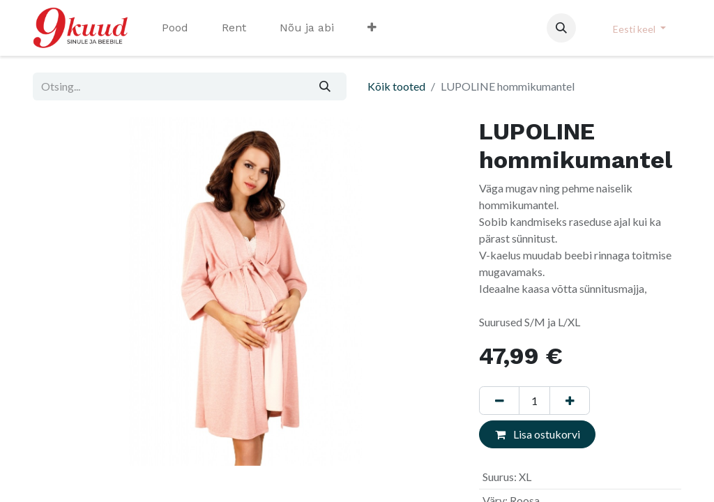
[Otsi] (325, 86)
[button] (561, 28)
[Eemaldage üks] (499, 400)
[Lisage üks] (569, 400)
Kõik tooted (396, 86)
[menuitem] (175, 28)
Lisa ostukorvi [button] (537, 434)
